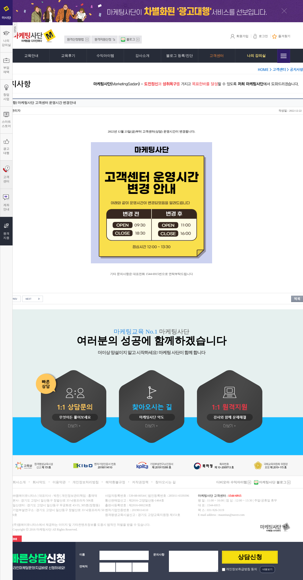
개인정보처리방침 (85, 482)
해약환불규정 (115, 482)
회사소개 (19, 482)
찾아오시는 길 (165, 482)
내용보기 (267, 569)
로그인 (260, 36)
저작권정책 (140, 482)
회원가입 (239, 36)
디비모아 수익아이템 (233, 482)
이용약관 (59, 482)
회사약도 (39, 482)
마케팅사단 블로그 (274, 482)
